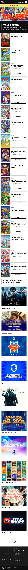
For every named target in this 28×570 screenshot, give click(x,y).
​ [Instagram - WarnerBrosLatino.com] (14, 550)
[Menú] (6, 2)
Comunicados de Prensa (6, 556)
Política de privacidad (20, 556)
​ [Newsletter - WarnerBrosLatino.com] (24, 550)
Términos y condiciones (18, 554)
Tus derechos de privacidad (19, 559)
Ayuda (3, 564)
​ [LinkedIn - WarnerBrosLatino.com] (19, 550)
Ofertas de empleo (6, 559)
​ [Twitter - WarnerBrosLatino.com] (9, 550)
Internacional (5, 561)
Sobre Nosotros (5, 553)
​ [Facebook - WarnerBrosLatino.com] (4, 550)
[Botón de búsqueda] (26, 2)
